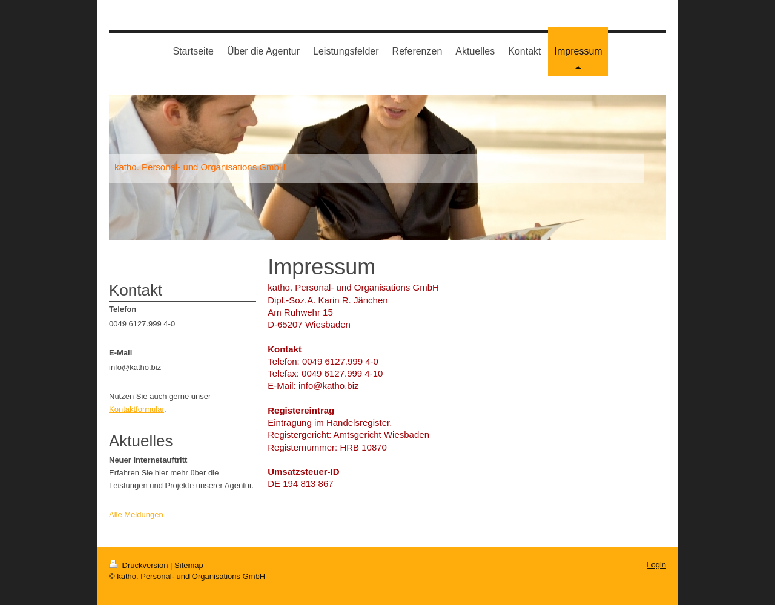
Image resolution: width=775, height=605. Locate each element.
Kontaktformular (136, 409)
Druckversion (139, 565)
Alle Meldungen (136, 514)
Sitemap (188, 565)
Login (656, 564)
